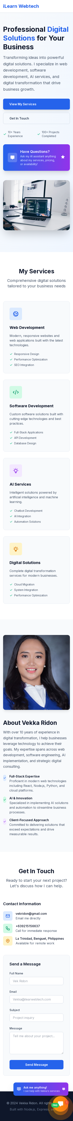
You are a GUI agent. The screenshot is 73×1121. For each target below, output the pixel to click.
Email (13, 991)
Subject (15, 1010)
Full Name (16, 973)
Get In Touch (19, 118)
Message (16, 1028)
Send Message (36, 1065)
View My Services (22, 104)
